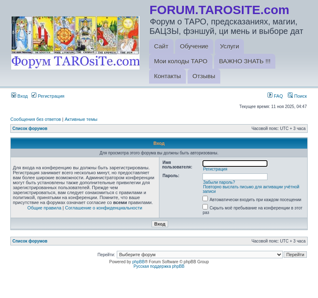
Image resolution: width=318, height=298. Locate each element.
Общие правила (44, 207)
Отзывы (204, 75)
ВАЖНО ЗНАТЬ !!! (244, 61)
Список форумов (30, 128)
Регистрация (47, 96)
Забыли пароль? (219, 182)
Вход (19, 96)
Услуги (229, 46)
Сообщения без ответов (35, 119)
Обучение (194, 46)
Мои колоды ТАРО (180, 61)
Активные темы (81, 119)
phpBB (138, 262)
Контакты (167, 75)
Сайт (161, 46)
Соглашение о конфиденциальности (103, 207)
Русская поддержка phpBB (158, 266)
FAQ (275, 96)
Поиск (297, 96)
